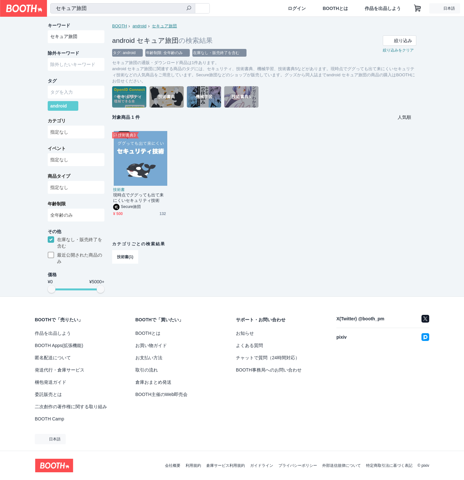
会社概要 (172, 465)
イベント (57, 148)
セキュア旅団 (164, 26)
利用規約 (193, 465)
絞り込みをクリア (398, 50)
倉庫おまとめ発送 (153, 382)
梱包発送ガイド (50, 382)
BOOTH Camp (49, 418)
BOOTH (119, 26)
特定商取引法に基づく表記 (389, 465)
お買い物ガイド (151, 345)
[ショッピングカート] (417, 8)
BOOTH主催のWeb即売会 (161, 394)
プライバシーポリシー (297, 465)
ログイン (297, 8)
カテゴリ (57, 120)
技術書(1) (125, 257)
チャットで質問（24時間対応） (268, 357)
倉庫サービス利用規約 (225, 465)
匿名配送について (53, 357)
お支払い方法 (148, 357)
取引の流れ (146, 369)
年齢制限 (57, 204)
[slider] (51, 289)
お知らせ (245, 333)
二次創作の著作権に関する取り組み (71, 406)
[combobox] (122, 8)
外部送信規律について (341, 465)
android (139, 26)
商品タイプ (59, 176)
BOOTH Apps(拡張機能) (59, 345)
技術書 (119, 190)
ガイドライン (261, 465)
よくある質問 (249, 345)
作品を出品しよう (383, 8)
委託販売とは (48, 394)
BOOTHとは (335, 8)
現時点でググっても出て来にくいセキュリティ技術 (138, 198)
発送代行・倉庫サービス (59, 369)
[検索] (189, 8)
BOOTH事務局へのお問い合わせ (269, 369)
